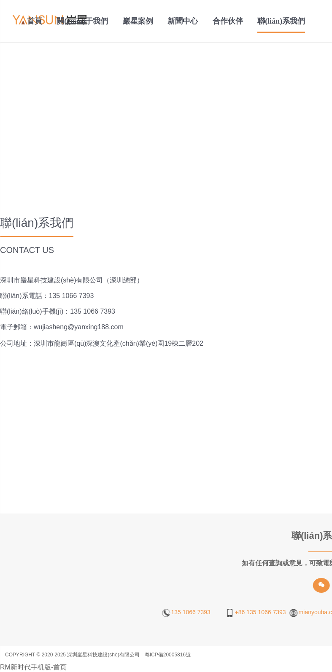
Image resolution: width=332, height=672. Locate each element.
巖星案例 (138, 21)
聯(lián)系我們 (281, 21)
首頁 (34, 21)
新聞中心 (182, 21)
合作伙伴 (228, 21)
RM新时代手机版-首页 (33, 667)
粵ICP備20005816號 (168, 655)
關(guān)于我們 (82, 21)
